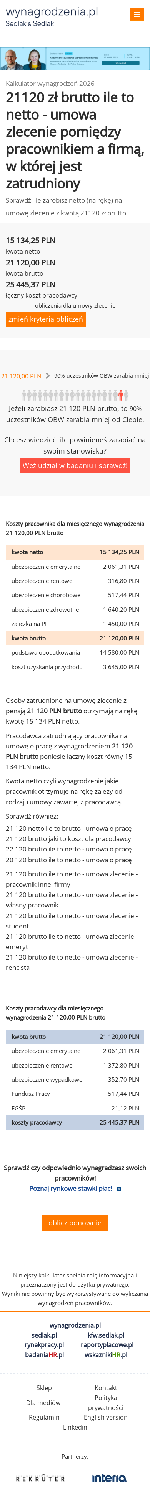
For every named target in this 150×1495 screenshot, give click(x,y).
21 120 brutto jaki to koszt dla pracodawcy (68, 838)
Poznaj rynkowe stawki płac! (70, 1188)
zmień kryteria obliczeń (45, 319)
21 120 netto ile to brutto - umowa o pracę (69, 828)
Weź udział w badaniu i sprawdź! (75, 465)
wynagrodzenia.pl (75, 1325)
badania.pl (44, 1355)
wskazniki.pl (106, 1355)
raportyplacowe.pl (107, 1345)
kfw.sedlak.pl (106, 1335)
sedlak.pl (44, 1335)
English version (106, 1417)
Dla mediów (43, 1402)
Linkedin (75, 1427)
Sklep (44, 1388)
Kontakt (106, 1388)
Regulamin (44, 1417)
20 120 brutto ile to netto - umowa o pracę (69, 859)
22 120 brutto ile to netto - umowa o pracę (69, 849)
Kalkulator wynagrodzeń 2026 (50, 83)
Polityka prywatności (105, 1402)
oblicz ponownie (75, 1222)
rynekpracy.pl (44, 1345)
